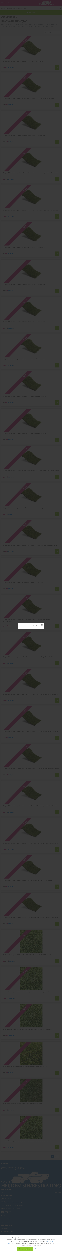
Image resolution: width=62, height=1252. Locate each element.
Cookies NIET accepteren (39, 1249)
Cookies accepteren (24, 1249)
